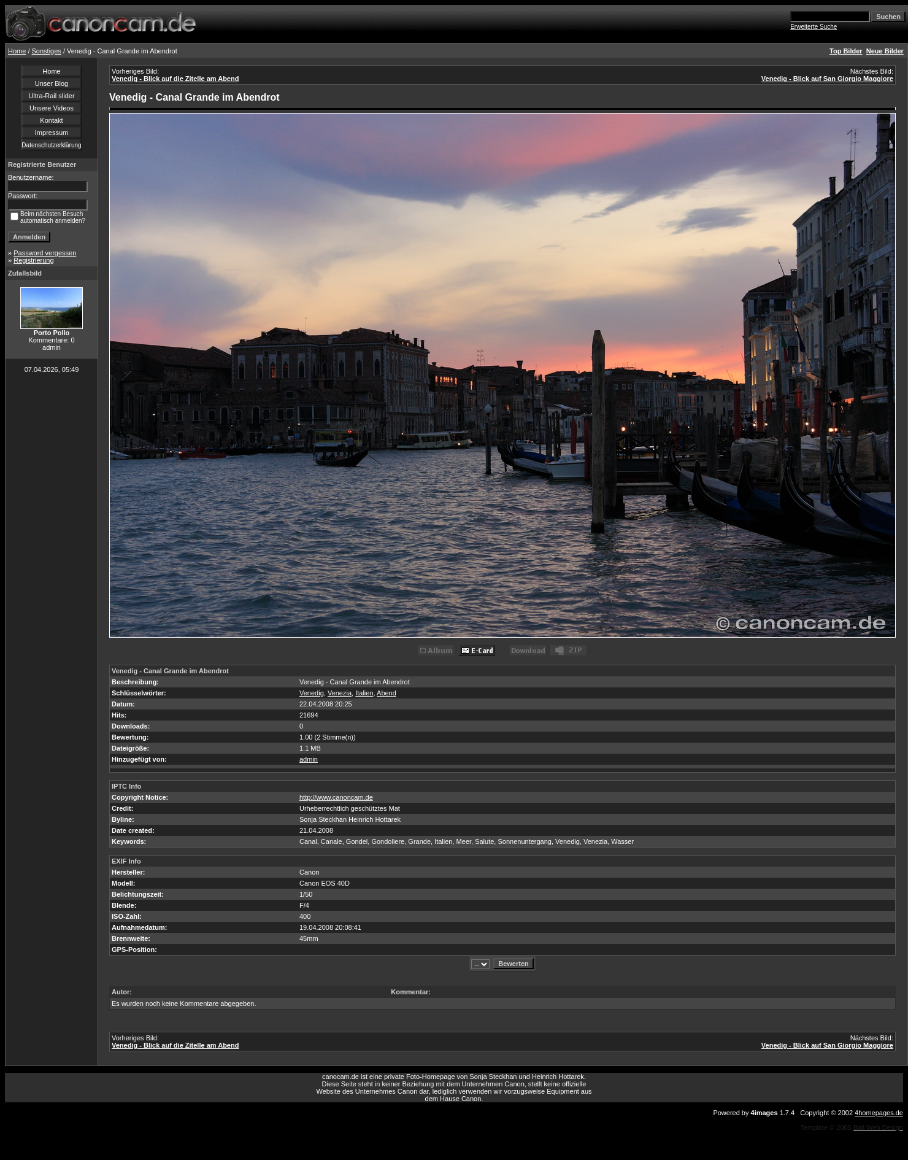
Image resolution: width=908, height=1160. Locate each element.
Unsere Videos (51, 108)
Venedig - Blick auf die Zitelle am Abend (175, 78)
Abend (386, 693)
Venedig (311, 693)
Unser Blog (51, 83)
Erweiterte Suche (813, 26)
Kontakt (51, 120)
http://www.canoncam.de (336, 797)
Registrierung (33, 260)
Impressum (51, 132)
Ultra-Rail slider (51, 95)
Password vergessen (44, 253)
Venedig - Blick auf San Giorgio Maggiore (827, 78)
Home (17, 51)
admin (308, 759)
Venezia (340, 693)
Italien (364, 693)
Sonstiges (46, 51)
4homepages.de (879, 1112)
